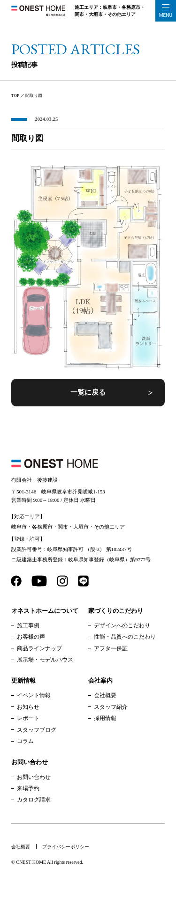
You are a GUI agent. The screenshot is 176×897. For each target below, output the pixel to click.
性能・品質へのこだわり (125, 636)
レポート (28, 718)
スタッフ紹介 (111, 707)
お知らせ (28, 707)
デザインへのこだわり (122, 625)
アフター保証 (111, 648)
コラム (25, 741)
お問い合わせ (34, 777)
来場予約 (28, 788)
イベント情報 (34, 695)
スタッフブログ (36, 730)
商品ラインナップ (39, 648)
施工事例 (28, 625)
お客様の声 (31, 636)
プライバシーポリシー (65, 846)
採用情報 (105, 718)
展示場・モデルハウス (45, 659)
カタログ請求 (34, 799)
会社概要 (105, 695)
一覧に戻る (88, 392)
